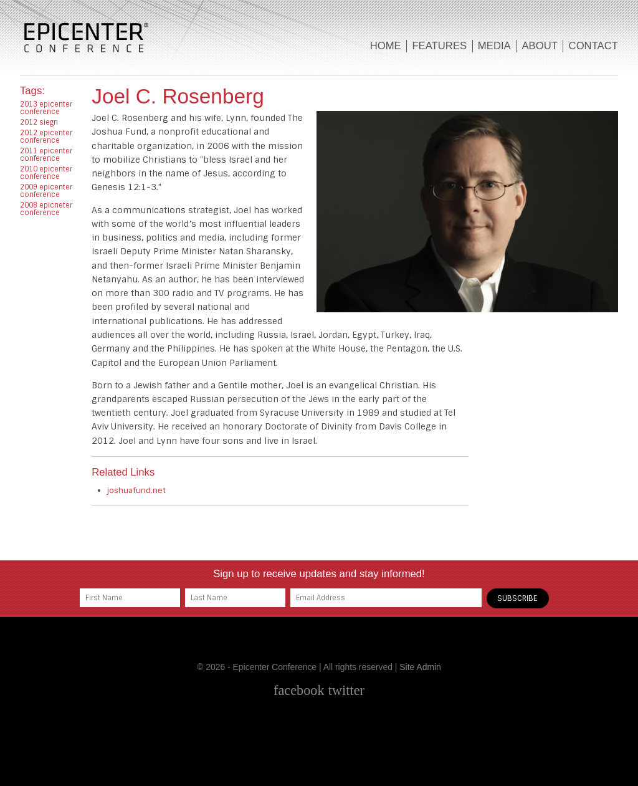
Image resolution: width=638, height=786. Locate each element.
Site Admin (419, 667)
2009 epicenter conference (46, 191)
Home (385, 46)
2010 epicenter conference (46, 173)
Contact (593, 46)
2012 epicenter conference (46, 136)
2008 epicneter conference (46, 209)
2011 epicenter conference (46, 154)
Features (439, 46)
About (539, 46)
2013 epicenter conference (46, 108)
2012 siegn (39, 122)
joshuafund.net (136, 491)
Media (494, 46)
